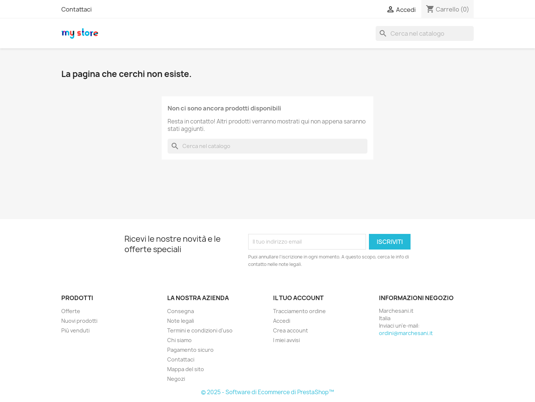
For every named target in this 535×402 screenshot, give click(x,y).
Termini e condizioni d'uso (200, 330)
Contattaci (76, 9)
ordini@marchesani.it (406, 333)
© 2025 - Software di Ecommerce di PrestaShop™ (267, 392)
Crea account (290, 330)
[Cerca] (425, 33)
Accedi (281, 320)
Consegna (180, 311)
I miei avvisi (286, 340)
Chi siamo (179, 340)
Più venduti (75, 330)
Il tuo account (298, 298)
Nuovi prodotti (79, 320)
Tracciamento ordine (299, 311)
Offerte (70, 311)
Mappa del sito (185, 369)
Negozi (176, 378)
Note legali (180, 320)
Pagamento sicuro (190, 349)
